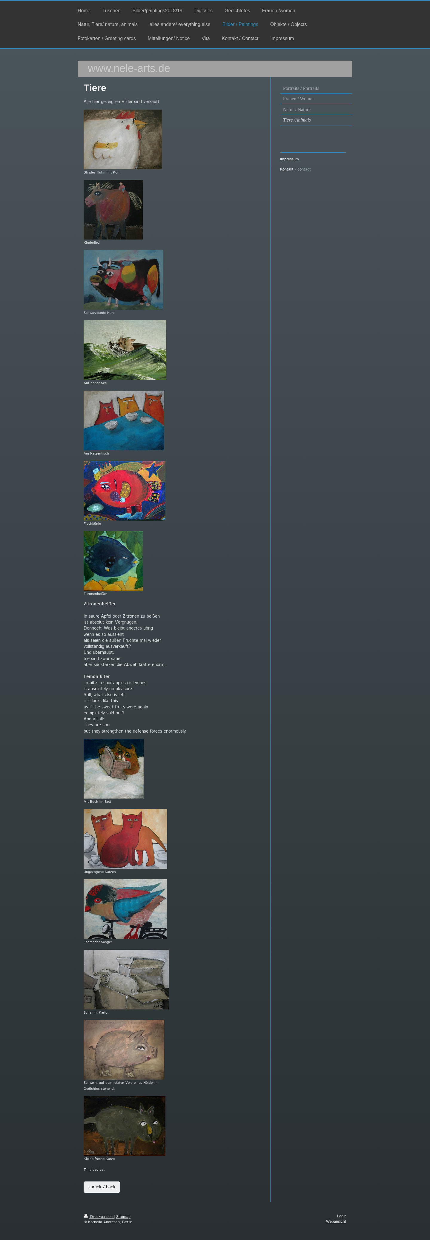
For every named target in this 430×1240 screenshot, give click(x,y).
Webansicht (336, 1221)
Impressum (289, 159)
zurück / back (101, 1187)
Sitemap (123, 1217)
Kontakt (287, 169)
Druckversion (99, 1217)
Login (341, 1216)
